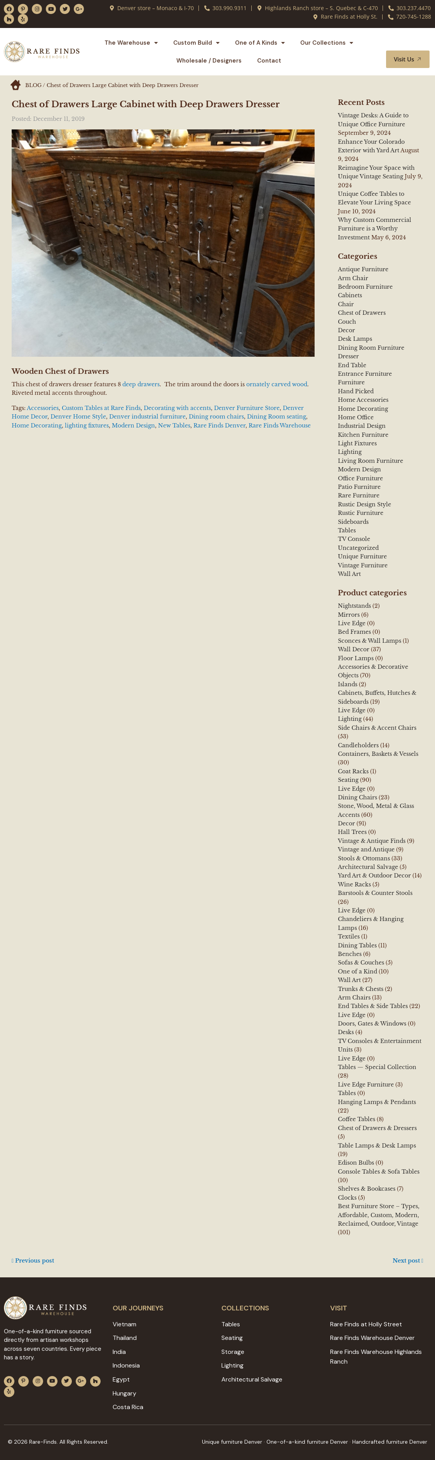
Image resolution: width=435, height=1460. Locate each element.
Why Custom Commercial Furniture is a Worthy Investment (374, 228)
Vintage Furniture (363, 565)
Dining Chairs (357, 797)
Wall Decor (353, 649)
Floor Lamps (356, 658)
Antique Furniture (363, 269)
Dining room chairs (216, 416)
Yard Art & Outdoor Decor (374, 875)
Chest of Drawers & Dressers (377, 1128)
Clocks (347, 1197)
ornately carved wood (276, 384)
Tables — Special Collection (377, 1067)
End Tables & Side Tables (373, 1006)
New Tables (174, 425)
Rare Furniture (358, 495)
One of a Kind (357, 971)
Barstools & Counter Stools (375, 893)
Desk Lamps (355, 338)
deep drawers (140, 384)
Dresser (348, 356)
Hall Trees (352, 832)
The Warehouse (131, 43)
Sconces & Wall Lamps (369, 640)
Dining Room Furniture (371, 347)
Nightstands (354, 605)
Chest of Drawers (362, 312)
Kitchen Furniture (363, 434)
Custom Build (196, 43)
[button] (414, 43)
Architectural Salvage (368, 866)
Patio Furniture (359, 486)
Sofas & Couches (361, 962)
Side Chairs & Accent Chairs (377, 727)
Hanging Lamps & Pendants (377, 1102)
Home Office (356, 417)
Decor (346, 330)
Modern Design (133, 425)
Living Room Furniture (370, 460)
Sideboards (353, 521)
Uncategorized (358, 547)
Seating (348, 779)
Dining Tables (357, 945)
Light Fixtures (357, 443)
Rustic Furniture (360, 512)
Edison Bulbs (356, 1162)
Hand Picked (356, 391)
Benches (350, 954)
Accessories (43, 408)
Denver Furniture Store (247, 408)
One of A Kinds (260, 43)
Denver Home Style (78, 416)
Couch (347, 321)
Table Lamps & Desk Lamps (377, 1145)
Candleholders (358, 745)
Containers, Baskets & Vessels (378, 753)
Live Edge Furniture (366, 1084)
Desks (346, 1032)
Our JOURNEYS (138, 1308)
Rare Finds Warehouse (280, 425)
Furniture (351, 382)
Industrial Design (362, 425)
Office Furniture (360, 478)
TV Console (354, 539)
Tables (347, 530)
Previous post (33, 1260)
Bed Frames (354, 631)
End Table (352, 365)
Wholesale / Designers (209, 61)
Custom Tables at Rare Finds (101, 408)
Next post (408, 1260)
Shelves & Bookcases (366, 1188)
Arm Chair (353, 278)
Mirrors (349, 614)
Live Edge (351, 623)
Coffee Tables (356, 1119)
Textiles (349, 936)
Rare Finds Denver (219, 425)
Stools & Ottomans (364, 858)
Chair (346, 304)
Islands (347, 684)
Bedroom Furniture (365, 286)
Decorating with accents (177, 408)
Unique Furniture (362, 556)
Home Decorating (37, 425)
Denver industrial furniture (147, 416)
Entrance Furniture (365, 373)
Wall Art (349, 573)
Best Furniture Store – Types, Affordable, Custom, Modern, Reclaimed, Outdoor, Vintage (378, 1215)
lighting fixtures (87, 425)
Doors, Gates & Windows (372, 1023)
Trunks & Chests (360, 989)
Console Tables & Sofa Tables (378, 1171)
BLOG (33, 85)
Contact (269, 61)
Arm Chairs (354, 997)
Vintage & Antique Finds (371, 840)
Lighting (350, 451)
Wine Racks (354, 884)
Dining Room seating (276, 416)
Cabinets (350, 295)
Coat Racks (353, 771)
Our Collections (326, 43)
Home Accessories (363, 399)
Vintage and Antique (366, 849)
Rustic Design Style (364, 504)
